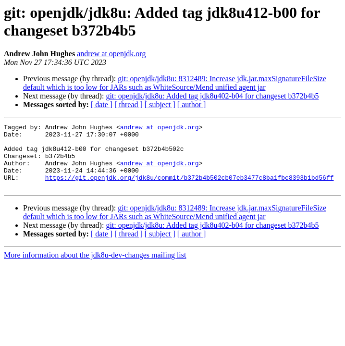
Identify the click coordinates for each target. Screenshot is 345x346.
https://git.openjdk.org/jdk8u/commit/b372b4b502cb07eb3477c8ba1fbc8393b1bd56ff (189, 189)
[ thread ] (128, 104)
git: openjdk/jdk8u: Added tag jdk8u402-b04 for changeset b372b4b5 (212, 96)
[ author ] (191, 104)
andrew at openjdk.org (111, 53)
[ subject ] (160, 104)
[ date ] (101, 104)
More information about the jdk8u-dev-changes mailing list (95, 268)
